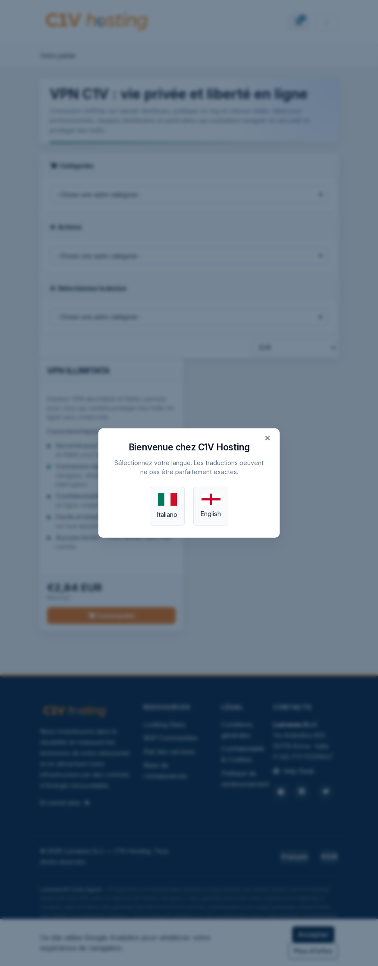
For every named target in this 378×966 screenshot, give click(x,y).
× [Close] (267, 437)
